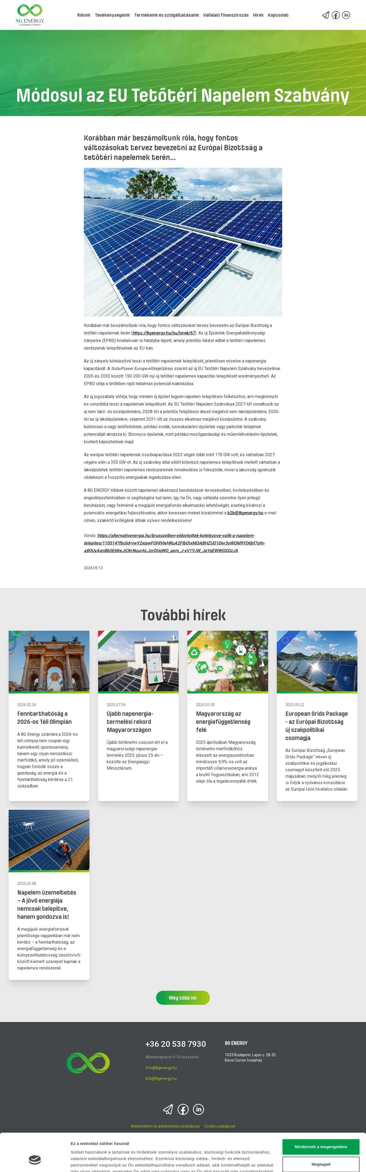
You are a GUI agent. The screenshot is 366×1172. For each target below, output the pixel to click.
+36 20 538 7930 (176, 1044)
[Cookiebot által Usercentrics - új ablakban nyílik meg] (34, 1161)
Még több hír (183, 998)
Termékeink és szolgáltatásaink (166, 15)
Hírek (258, 15)
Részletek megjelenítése (94, 1161)
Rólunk (84, 15)
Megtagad (321, 1133)
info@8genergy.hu (161, 1068)
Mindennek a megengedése (321, 1115)
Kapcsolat (278, 15)
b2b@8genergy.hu (245, 512)
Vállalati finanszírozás (226, 15)
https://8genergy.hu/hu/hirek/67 (164, 333)
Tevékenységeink (112, 15)
